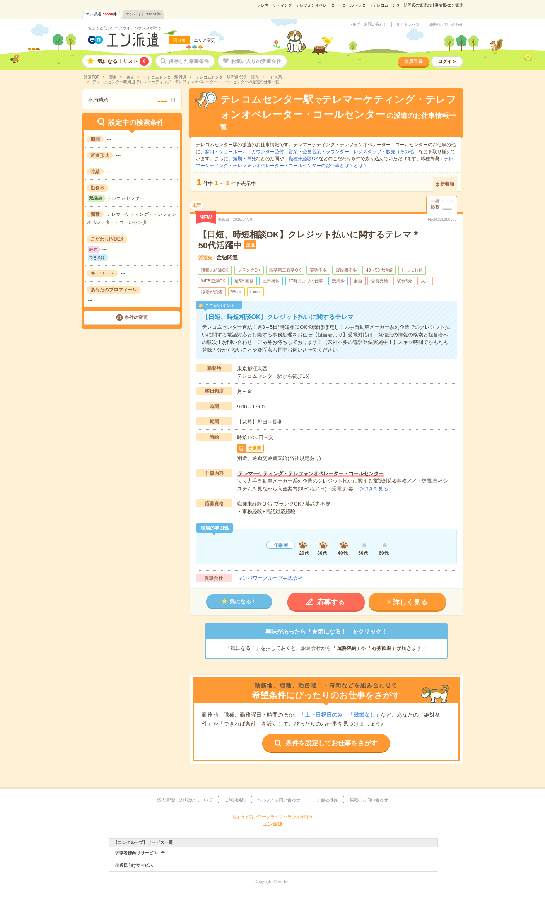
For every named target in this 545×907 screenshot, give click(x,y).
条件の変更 (136, 317)
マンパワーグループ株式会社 (270, 578)
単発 (251, 158)
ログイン (447, 61)
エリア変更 (204, 40)
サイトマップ (407, 25)
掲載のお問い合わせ (445, 25)
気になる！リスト (123, 61)
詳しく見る (410, 602)
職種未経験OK (303, 158)
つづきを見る (373, 489)
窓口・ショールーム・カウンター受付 (244, 151)
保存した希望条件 (189, 61)
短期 (237, 158)
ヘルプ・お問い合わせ (368, 24)
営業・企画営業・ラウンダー (319, 151)
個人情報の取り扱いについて (184, 800)
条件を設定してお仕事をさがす (331, 743)
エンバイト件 (143, 14)
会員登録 (413, 61)
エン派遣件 (101, 14)
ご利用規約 (235, 800)
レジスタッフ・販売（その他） (386, 151)
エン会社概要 (325, 800)
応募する (331, 602)
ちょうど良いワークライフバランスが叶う (124, 28)
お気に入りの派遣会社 (256, 61)
